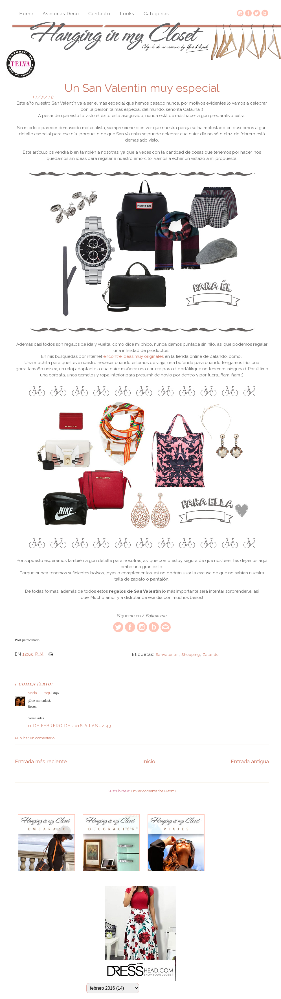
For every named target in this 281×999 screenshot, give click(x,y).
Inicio (148, 761)
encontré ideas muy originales (133, 356)
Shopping (190, 654)
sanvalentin (167, 654)
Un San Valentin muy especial (141, 88)
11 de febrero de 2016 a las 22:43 (69, 725)
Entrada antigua (250, 761)
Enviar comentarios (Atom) (153, 791)
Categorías (156, 13)
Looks (127, 13)
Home (26, 13)
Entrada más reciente (41, 761)
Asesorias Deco (61, 13)
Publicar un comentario (34, 738)
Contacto (99, 13)
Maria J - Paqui (40, 693)
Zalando (211, 654)
